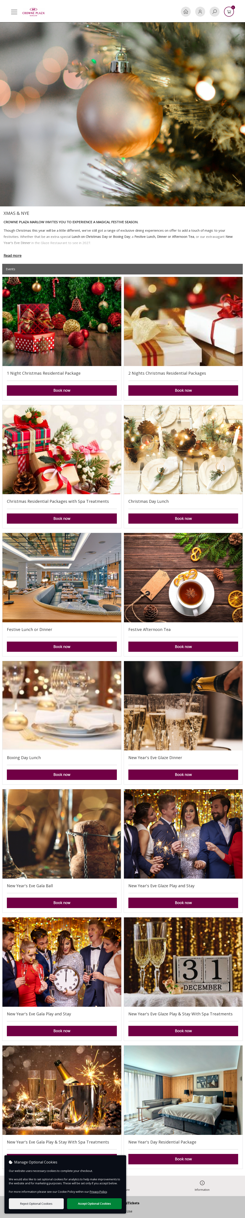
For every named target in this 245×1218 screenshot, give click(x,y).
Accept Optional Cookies (94, 1204)
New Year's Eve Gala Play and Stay (39, 1013)
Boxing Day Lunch (24, 757)
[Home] (186, 12)
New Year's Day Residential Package (162, 1142)
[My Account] (200, 12)
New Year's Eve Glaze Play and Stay (161, 885)
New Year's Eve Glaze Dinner (155, 757)
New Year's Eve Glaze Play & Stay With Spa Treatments (180, 1013)
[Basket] (229, 12)
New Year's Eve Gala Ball (30, 885)
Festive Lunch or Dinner (29, 629)
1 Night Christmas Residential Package (44, 373)
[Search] (215, 12)
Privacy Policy (98, 1192)
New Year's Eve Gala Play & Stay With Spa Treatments (58, 1142)
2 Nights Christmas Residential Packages (167, 373)
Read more (12, 255)
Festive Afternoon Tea (149, 629)
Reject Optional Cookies (36, 1204)
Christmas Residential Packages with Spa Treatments (58, 501)
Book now (61, 390)
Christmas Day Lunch (148, 501)
